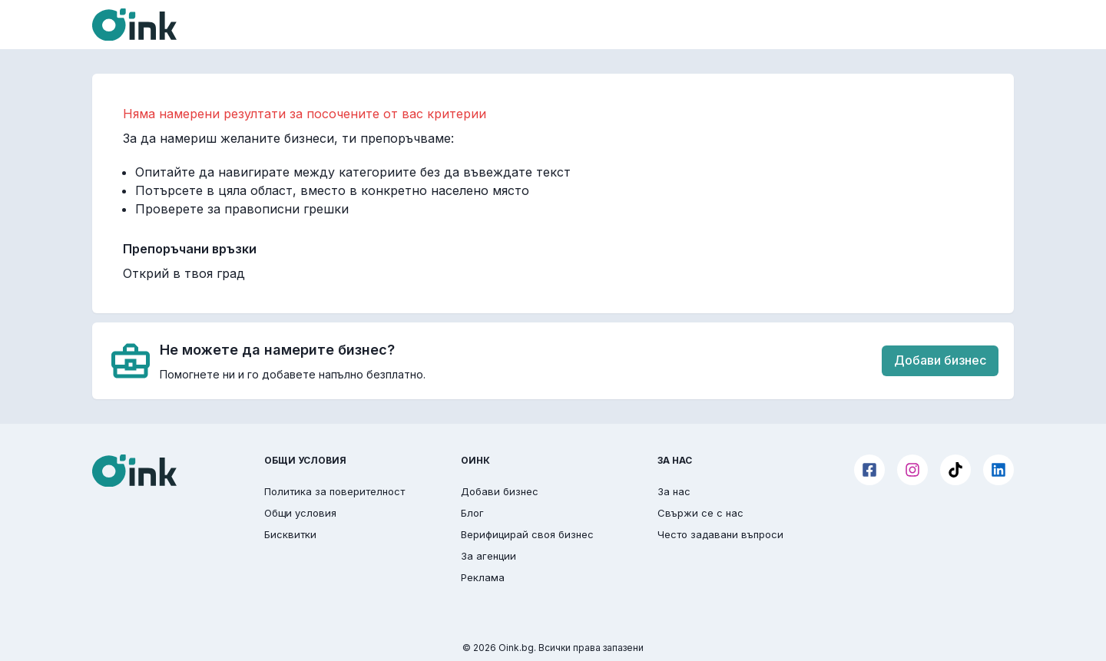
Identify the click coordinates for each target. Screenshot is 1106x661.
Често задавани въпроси (720, 534)
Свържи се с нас (700, 513)
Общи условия (300, 513)
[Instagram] (912, 469)
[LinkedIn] (998, 469)
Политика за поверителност (334, 491)
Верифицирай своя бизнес (527, 534)
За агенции (488, 556)
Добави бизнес (940, 360)
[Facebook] (869, 469)
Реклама (483, 577)
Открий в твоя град (184, 273)
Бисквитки (290, 534)
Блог (472, 513)
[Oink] (134, 24)
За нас (673, 491)
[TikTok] (955, 469)
